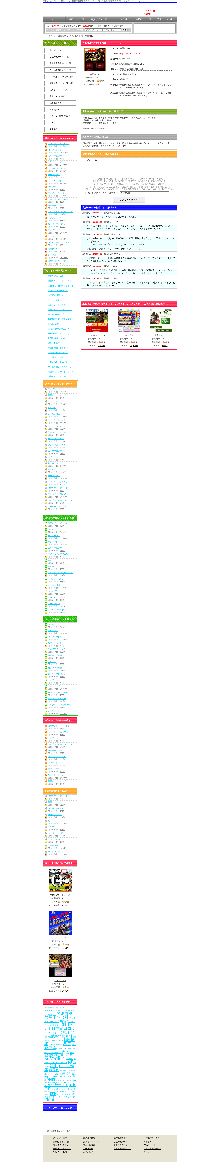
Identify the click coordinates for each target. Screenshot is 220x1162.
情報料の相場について (58, 352)
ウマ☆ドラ (53, 591)
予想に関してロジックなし (60, 310)
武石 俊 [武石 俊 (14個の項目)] (69, 1055)
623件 (62, 227)
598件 (62, 189)
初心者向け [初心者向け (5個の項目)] (69, 1059)
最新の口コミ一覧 (61, 1142)
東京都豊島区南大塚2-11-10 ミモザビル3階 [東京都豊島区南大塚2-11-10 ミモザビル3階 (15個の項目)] (59, 1095)
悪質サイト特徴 (60, 1152)
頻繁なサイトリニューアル (60, 281)
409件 (62, 251)
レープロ (52, 255)
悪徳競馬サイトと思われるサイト (70, 36)
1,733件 (63, 165)
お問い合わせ (149, 1152)
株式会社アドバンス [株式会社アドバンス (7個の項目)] (59, 1089)
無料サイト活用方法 (62, 1148)
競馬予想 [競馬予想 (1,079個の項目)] (67, 1032)
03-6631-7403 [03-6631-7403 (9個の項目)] (61, 1049)
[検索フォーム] (103, 29)
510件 (62, 435)
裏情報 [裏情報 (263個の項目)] (65, 1021)
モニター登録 (54, 300)
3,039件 (63, 183)
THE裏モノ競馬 (55, 205)
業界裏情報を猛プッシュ (59, 314)
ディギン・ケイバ (56, 193)
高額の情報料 (54, 324)
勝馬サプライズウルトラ (59, 242)
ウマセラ (52, 529)
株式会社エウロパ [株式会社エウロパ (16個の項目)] (57, 1055)
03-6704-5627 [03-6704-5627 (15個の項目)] (59, 1062)
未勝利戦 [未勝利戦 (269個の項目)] (69, 1073)
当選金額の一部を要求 (58, 348)
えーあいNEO (54, 414)
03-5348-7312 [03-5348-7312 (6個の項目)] (60, 1080)
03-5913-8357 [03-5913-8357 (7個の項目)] (71, 1080)
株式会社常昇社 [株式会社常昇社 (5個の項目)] (64, 1070)
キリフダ (52, 187)
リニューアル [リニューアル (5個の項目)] (61, 1094)
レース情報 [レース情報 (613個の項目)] (59, 1068)
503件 (62, 429)
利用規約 (53, 129)
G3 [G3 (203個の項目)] (63, 1058)
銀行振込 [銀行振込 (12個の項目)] (48, 1082)
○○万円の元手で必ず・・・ (60, 295)
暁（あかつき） (55, 463)
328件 (62, 264)
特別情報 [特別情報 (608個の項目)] (64, 1013)
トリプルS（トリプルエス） (60, 211)
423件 (62, 202)
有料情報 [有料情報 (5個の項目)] (47, 1037)
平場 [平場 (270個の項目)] (52, 1048)
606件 (62, 594)
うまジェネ (53, 566)
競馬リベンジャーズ (57, 261)
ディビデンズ (54, 230)
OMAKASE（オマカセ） (58, 144)
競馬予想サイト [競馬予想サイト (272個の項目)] (56, 1085)
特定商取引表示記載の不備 (60, 319)
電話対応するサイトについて (61, 372)
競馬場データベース (58, 90)
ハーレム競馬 (54, 174)
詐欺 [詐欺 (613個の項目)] (70, 1062)
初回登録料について (57, 338)
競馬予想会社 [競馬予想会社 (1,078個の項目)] (56, 1017)
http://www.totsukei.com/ (130, 53)
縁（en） (52, 821)
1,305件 (63, 416)
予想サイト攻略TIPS (57, 376)
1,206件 (63, 196)
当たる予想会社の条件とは (60, 367)
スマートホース (55, 426)
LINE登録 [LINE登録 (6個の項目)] (52, 1044)
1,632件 (63, 472)
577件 (62, 214)
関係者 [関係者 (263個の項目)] (49, 1099)
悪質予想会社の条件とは (59, 276)
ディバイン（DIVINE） (58, 168)
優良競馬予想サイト (122, 1145)
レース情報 (88, 1148)
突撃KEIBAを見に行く (129, 104)
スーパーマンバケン (57, 224)
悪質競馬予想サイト (122, 1148)
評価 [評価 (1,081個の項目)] (51, 1079)
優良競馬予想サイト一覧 (60, 70)
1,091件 (63, 177)
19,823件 (64, 152)
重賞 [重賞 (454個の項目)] (59, 1028)
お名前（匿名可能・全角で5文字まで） (102, 196)
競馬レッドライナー (57, 432)
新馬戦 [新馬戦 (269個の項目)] (54, 1070)
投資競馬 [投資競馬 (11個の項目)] (58, 1074)
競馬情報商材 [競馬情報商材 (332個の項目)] (61, 1036)
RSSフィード (55, 123)
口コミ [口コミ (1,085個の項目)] (69, 1028)
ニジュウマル (54, 457)
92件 (62, 245)
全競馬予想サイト (121, 1142)
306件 (62, 146)
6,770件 (63, 466)
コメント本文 (91, 160)
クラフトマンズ (55, 162)
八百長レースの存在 (57, 305)
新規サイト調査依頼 (152, 1148)
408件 (62, 569)
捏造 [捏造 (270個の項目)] (53, 1094)
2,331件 (63, 532)
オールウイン (54, 236)
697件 (62, 208)
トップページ (50, 36)
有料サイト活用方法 (62, 1145)
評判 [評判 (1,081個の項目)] (54, 1066)
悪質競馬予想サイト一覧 (60, 63)
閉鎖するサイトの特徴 (58, 362)
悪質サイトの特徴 (57, 96)
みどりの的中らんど (57, 445)
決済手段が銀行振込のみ (59, 329)
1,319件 (63, 823)
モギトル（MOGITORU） (59, 199)
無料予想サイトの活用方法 (61, 83)
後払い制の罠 (54, 343)
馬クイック (53, 469)
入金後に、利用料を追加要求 (61, 286)
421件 (62, 220)
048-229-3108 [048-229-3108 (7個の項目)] (49, 1076)
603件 (62, 447)
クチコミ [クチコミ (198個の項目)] (51, 1032)
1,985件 (63, 233)
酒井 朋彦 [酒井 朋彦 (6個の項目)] (59, 1044)
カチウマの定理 (55, 156)
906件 (62, 460)
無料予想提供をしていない (60, 333)
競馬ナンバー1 (54, 249)
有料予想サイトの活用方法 (61, 76)
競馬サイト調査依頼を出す (61, 116)
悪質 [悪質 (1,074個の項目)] (67, 1043)
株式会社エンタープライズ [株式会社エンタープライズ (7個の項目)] (62, 1082)
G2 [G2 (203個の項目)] (53, 1010)
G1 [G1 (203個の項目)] (64, 1024)
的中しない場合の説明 (58, 290)
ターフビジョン (55, 150)
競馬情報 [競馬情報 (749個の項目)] (52, 1058)
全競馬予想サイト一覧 (59, 57)
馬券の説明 (54, 109)
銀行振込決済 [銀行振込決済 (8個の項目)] (60, 1076)
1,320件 (63, 239)
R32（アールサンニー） (58, 181)
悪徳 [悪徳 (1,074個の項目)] (65, 1052)
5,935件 (63, 171)
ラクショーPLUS (55, 218)
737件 (62, 159)
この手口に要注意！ (57, 357)
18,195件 (64, 257)
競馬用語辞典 (55, 103)
